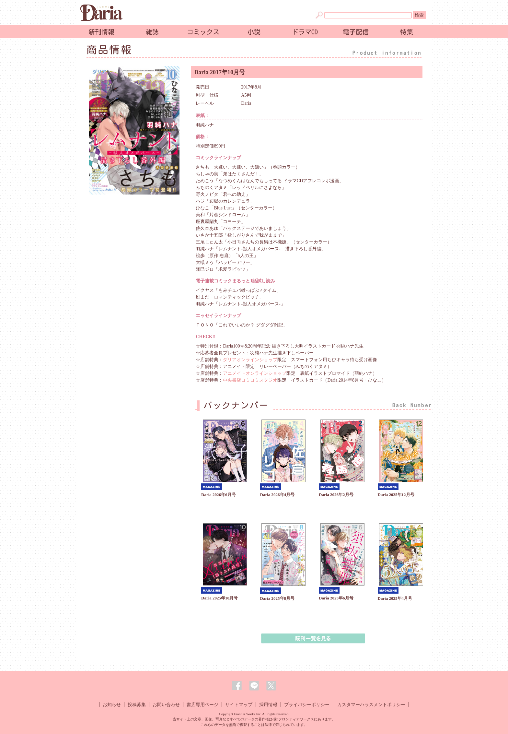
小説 (254, 32)
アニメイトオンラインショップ (254, 373)
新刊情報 (101, 32)
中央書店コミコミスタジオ (250, 380)
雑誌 (152, 32)
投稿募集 (137, 704)
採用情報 (268, 704)
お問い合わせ (166, 704)
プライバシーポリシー (306, 704)
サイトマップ (238, 704)
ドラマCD (305, 32)
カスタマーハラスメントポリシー (371, 704)
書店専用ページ (202, 704)
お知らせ (112, 704)
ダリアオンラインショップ (250, 359)
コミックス (203, 32)
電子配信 (356, 32)
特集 (406, 32)
